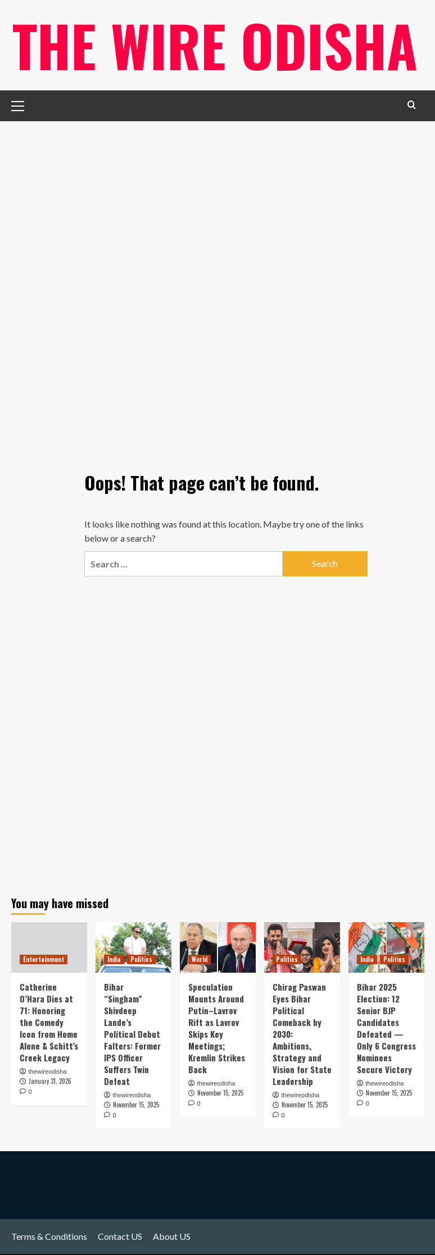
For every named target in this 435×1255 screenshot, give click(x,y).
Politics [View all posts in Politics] (141, 959)
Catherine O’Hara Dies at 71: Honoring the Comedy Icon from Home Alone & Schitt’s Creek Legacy (49, 1022)
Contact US (120, 1236)
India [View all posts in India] (114, 959)
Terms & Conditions (49, 1236)
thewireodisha (48, 1071)
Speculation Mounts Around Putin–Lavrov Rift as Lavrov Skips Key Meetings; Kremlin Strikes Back (216, 1028)
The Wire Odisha (215, 44)
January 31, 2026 (50, 1081)
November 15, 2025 (136, 1104)
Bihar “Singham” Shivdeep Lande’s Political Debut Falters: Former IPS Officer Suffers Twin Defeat (132, 1034)
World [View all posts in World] (199, 959)
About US (172, 1236)
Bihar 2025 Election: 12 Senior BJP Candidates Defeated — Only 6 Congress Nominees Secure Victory (386, 1028)
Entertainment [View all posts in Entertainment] (43, 959)
